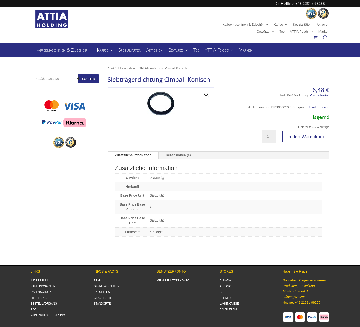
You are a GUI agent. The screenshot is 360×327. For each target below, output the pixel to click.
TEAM (97, 280)
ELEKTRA (226, 297)
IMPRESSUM (39, 280)
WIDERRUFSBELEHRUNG (48, 315)
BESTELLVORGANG (44, 303)
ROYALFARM (228, 309)
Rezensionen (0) (178, 155)
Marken (323, 31)
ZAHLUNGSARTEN (43, 286)
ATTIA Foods (299, 31)
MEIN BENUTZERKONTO (173, 280)
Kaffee (278, 24)
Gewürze (263, 31)
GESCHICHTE (103, 297)
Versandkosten (319, 95)
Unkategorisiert (126, 68)
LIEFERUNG (39, 297)
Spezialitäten (302, 24)
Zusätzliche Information (133, 155)
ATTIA (223, 292)
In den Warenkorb (305, 136)
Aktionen (323, 24)
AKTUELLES (102, 292)
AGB (34, 309)
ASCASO (225, 286)
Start (111, 68)
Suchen (88, 79)
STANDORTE (102, 303)
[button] (206, 95)
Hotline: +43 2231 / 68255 (303, 3)
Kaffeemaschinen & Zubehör (243, 24)
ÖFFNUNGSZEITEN (106, 286)
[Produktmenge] (269, 136)
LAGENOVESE (229, 303)
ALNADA (225, 280)
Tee (282, 31)
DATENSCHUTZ (41, 292)
